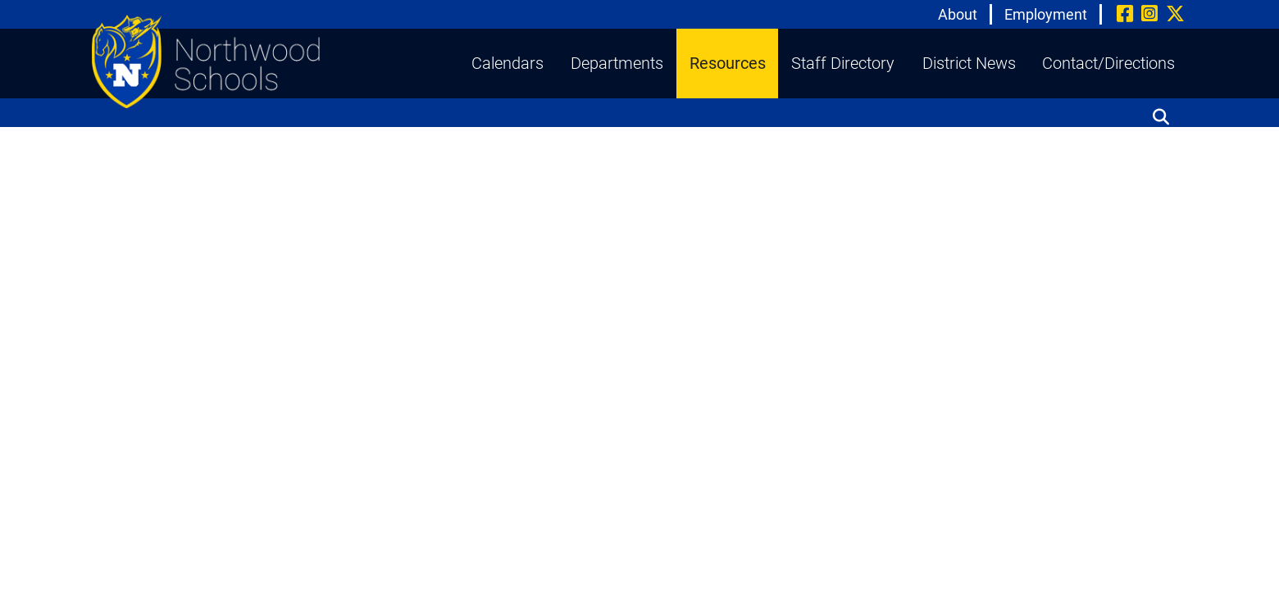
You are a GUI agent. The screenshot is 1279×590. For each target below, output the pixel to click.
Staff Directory (842, 63)
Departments (617, 63)
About (957, 14)
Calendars (507, 63)
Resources (728, 63)
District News (969, 63)
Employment (1045, 14)
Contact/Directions (1108, 63)
